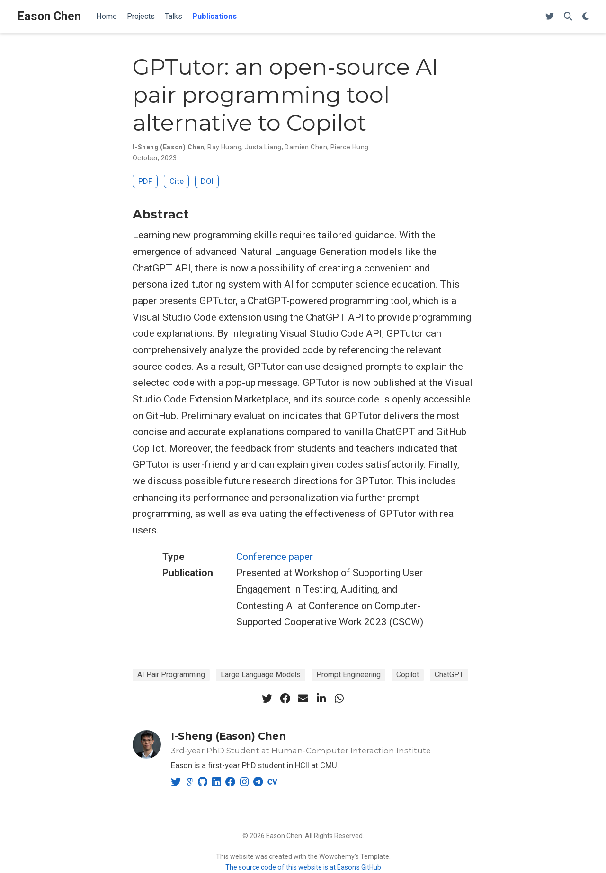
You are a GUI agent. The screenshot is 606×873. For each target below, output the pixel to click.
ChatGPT (449, 674)
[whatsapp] (339, 698)
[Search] (568, 16)
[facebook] (285, 698)
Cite (176, 181)
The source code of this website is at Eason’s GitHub (303, 867)
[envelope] (303, 698)
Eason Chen (49, 16)
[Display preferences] (585, 16)
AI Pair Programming (171, 674)
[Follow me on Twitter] (549, 16)
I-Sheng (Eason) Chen (228, 736)
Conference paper (274, 556)
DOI (207, 181)
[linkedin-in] (321, 698)
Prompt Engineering (348, 674)
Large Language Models (261, 674)
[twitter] (267, 698)
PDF (145, 181)
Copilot (407, 674)
